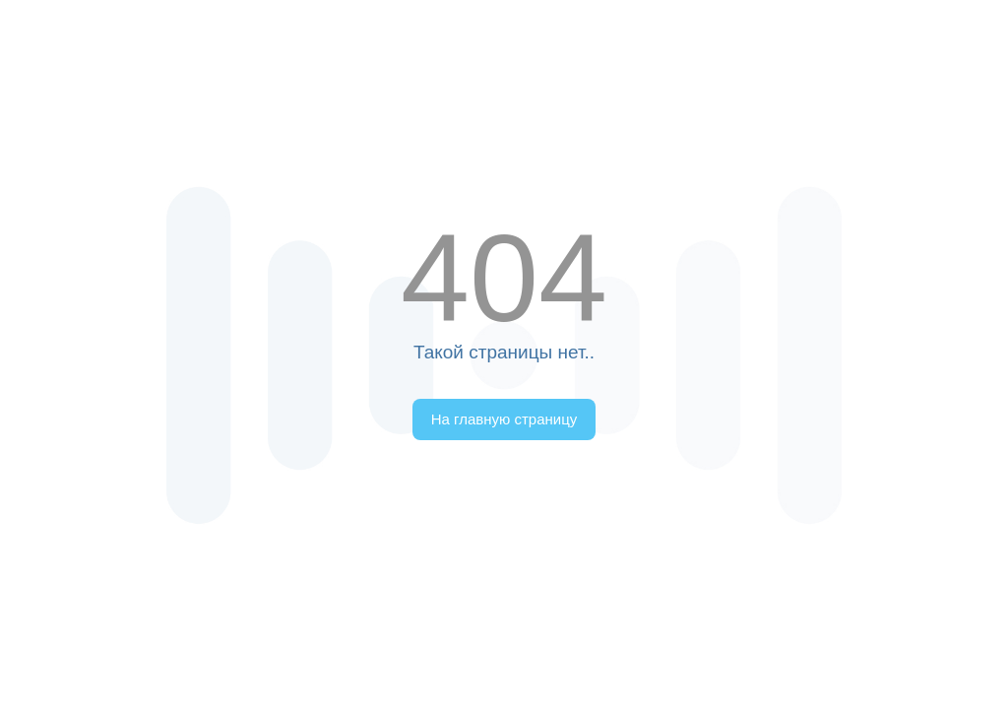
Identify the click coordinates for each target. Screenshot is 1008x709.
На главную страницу (504, 419)
